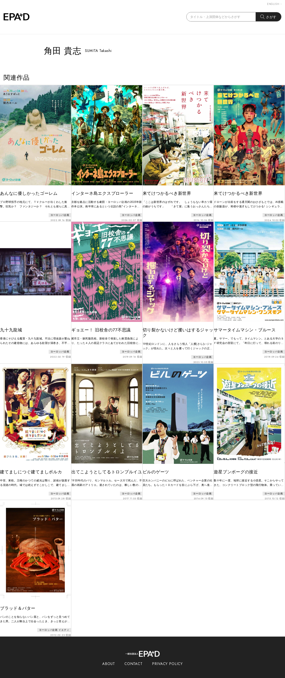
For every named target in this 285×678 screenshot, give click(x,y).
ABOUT (108, 657)
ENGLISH (274, 4)
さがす (268, 17)
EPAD (138, 675)
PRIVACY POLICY (167, 657)
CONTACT (133, 657)
